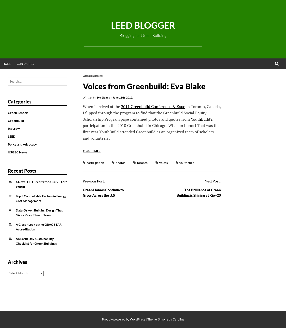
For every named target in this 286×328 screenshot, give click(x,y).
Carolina (178, 319)
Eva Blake (102, 97)
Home (7, 63)
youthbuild (186, 162)
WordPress (137, 319)
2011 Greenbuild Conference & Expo (153, 106)
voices (163, 162)
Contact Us (25, 63)
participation (95, 162)
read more (92, 150)
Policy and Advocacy (22, 144)
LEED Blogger (143, 25)
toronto (142, 162)
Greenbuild (16, 120)
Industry (14, 128)
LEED (11, 136)
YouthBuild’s (202, 119)
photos (120, 162)
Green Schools (18, 113)
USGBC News (17, 152)
